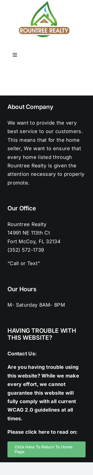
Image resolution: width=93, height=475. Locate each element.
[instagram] (63, 47)
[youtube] (83, 47)
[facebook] (42, 47)
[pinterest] (72, 47)
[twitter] (53, 47)
